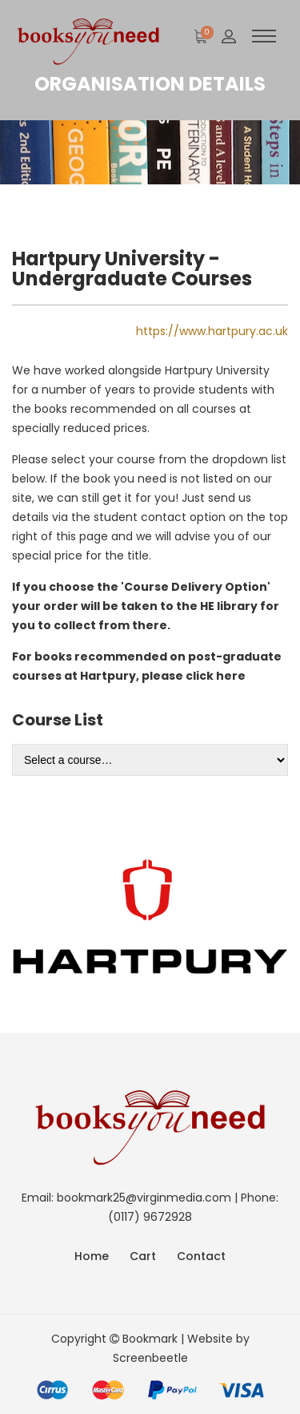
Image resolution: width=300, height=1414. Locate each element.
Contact (201, 1256)
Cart (143, 1256)
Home (91, 1256)
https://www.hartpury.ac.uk (212, 331)
